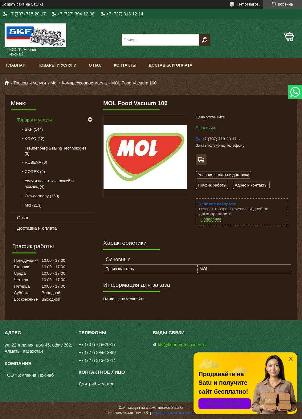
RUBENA (33, 162)
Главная (16, 65)
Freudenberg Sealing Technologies (56, 148)
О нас (95, 65)
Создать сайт (13, 4)
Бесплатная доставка (201, 159)
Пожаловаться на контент (174, 413)
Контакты (125, 65)
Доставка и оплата (170, 65)
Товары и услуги (57, 65)
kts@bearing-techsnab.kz (182, 344)
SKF (28, 129)
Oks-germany (37, 196)
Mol (54, 82)
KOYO (30, 138)
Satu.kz (177, 407)
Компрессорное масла (84, 82)
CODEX (32, 171)
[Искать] (204, 40)
